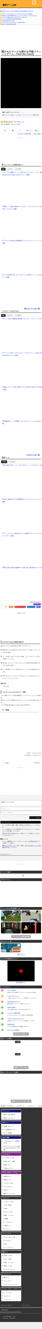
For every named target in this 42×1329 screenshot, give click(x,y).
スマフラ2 (7, 1327)
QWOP (37, 1327)
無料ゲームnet (9, 4)
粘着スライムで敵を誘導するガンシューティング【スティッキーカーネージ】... (20, 15)
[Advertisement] (21, 37)
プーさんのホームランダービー (22, 1327)
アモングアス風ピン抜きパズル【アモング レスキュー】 (14, 17)
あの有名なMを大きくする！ (8, 20)
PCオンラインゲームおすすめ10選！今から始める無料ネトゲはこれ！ (17, 11)
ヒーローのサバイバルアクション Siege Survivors (13, 22)
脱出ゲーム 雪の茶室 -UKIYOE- (9, 24)
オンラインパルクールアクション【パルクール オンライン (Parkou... (17, 13)
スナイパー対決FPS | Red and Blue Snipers (11, 19)
